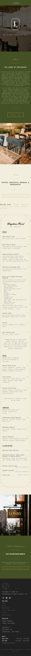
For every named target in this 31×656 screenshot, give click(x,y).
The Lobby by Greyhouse (14, 649)
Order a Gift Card (8, 610)
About (4, 605)
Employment (6, 607)
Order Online (6, 615)
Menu (3, 603)
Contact (4, 612)
